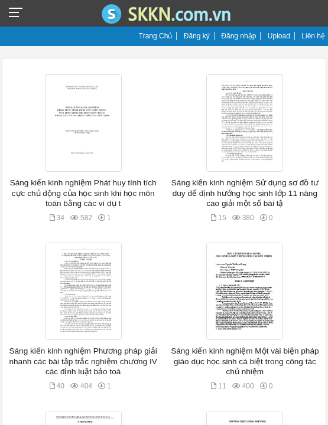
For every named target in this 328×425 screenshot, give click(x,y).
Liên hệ (313, 36)
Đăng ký (197, 36)
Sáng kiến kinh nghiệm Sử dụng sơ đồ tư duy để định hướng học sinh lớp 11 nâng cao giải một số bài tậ (245, 193)
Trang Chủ (156, 36)
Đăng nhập (238, 36)
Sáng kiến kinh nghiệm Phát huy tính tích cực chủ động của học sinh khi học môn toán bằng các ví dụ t (83, 193)
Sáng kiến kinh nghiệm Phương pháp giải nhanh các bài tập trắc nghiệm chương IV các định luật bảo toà (83, 361)
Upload (279, 36)
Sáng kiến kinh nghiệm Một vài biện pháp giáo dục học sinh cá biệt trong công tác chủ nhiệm (245, 361)
